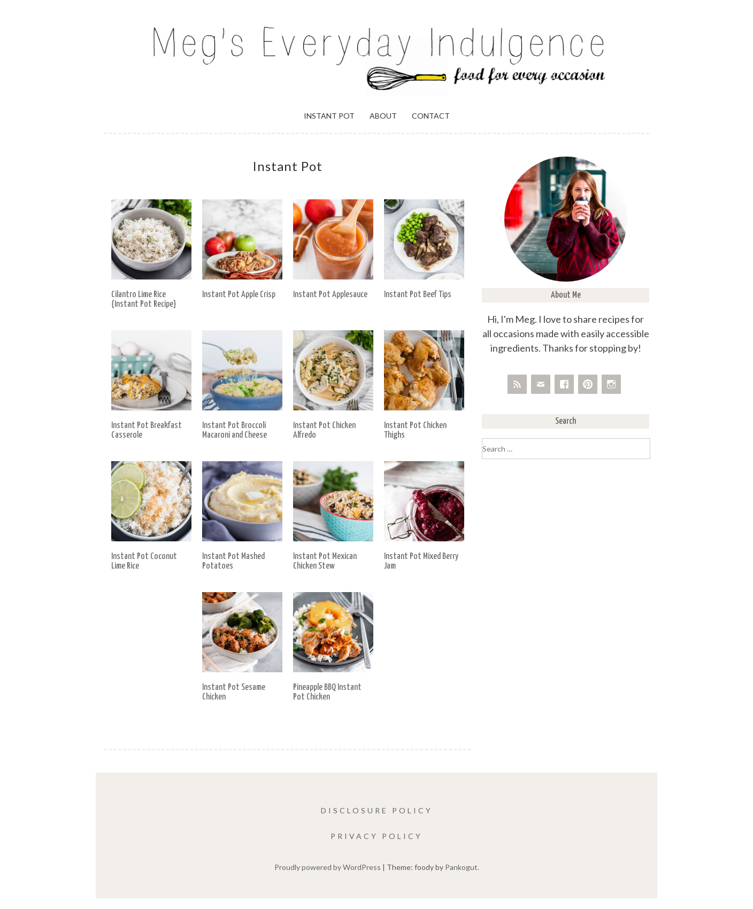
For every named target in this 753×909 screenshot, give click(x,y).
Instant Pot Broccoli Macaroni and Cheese (234, 430)
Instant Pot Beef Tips (417, 294)
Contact (431, 115)
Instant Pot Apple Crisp (238, 294)
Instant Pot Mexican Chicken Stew (325, 561)
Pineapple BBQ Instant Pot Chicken (327, 692)
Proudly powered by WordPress (327, 867)
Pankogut (461, 867)
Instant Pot (329, 115)
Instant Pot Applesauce (330, 294)
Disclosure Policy (377, 810)
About (383, 115)
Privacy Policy (376, 836)
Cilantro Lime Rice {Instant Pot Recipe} (143, 299)
